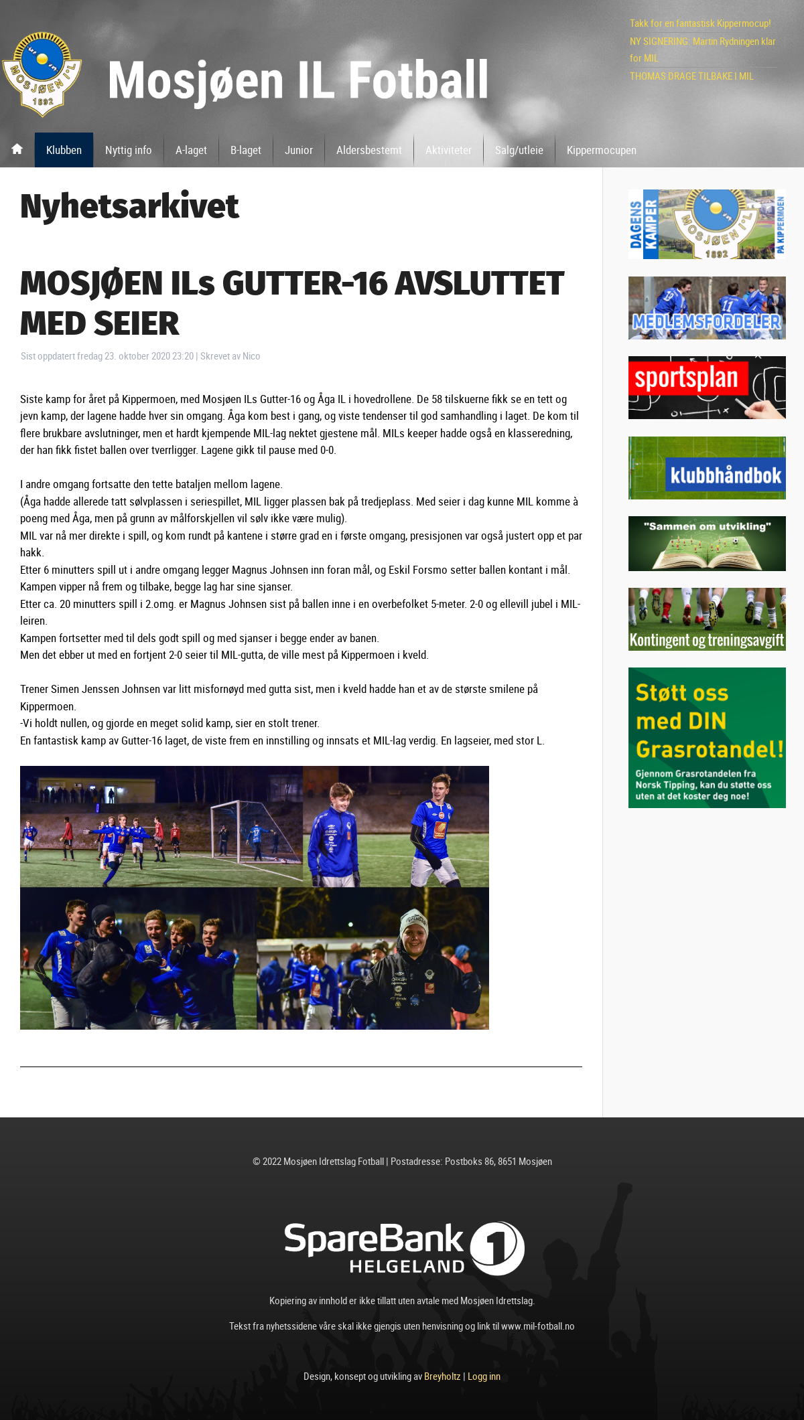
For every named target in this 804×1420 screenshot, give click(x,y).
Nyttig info (128, 149)
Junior (299, 149)
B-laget (245, 149)
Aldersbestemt (369, 149)
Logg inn (484, 1376)
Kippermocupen (601, 149)
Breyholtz (442, 1376)
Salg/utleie (519, 149)
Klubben (64, 149)
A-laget (191, 149)
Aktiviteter (448, 149)
